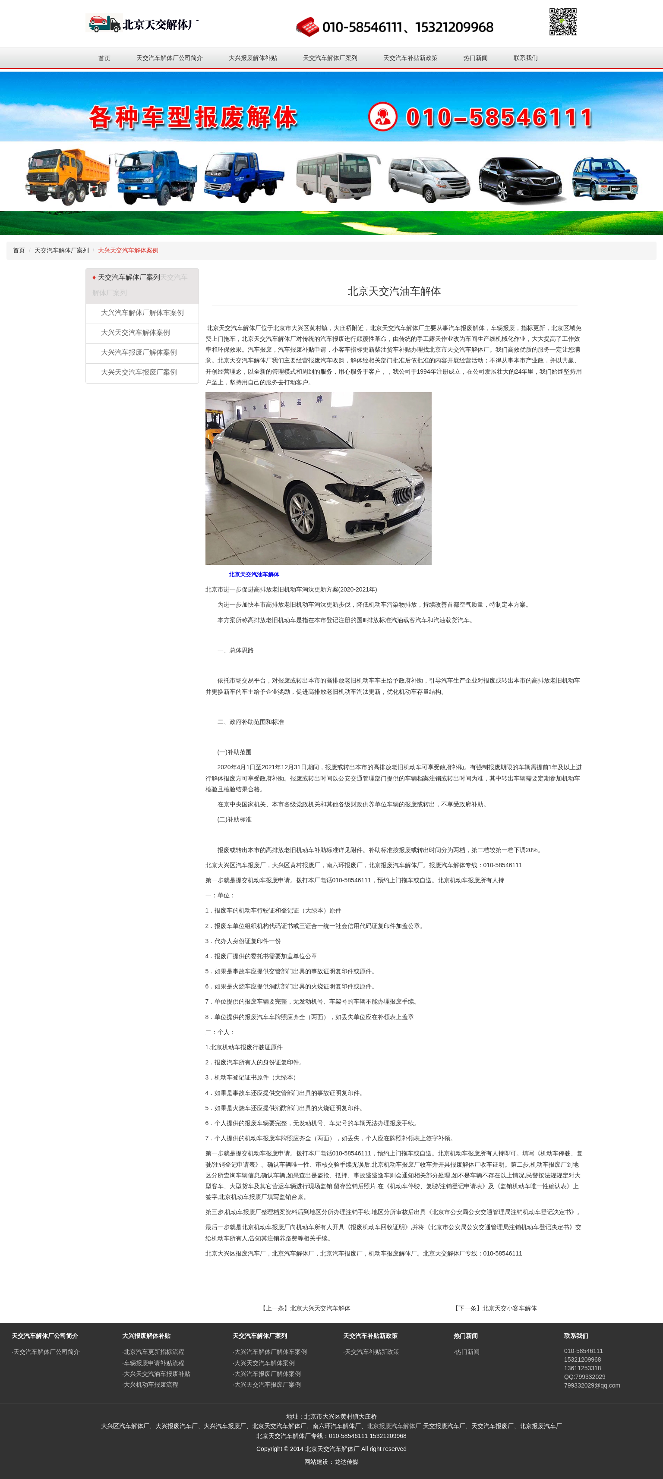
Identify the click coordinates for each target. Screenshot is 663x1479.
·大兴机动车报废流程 (150, 1384)
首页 (104, 58)
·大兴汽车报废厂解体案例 (267, 1373)
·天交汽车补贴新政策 (371, 1351)
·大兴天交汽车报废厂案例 (267, 1384)
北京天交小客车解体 (510, 1308)
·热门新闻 (467, 1351)
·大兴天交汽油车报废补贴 (156, 1373)
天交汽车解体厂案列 (62, 250)
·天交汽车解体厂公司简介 (46, 1351)
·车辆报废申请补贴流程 (153, 1362)
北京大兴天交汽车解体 (320, 1308)
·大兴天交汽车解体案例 (264, 1362)
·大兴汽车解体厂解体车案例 (270, 1351)
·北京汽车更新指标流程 (153, 1351)
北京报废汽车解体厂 (394, 1425)
